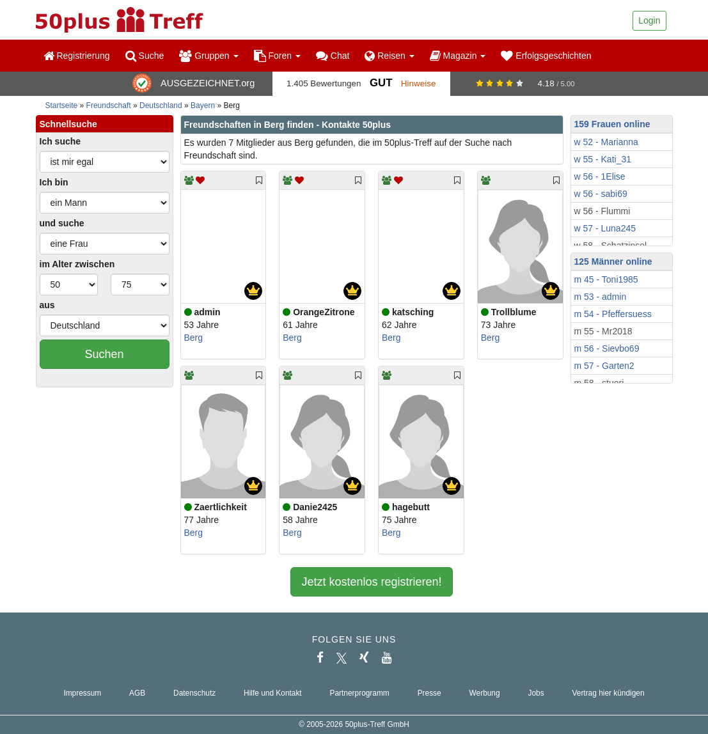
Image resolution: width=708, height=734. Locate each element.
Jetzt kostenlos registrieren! (371, 581)
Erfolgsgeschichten (546, 56)
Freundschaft (108, 105)
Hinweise (418, 83)
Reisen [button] (389, 56)
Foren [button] (277, 56)
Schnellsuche (68, 124)
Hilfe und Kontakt (273, 693)
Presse (429, 693)
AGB (137, 693)
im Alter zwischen (77, 264)
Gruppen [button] (208, 56)
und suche (62, 223)
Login (649, 20)
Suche (144, 56)
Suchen (103, 354)
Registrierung (76, 56)
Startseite (61, 105)
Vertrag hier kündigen (608, 693)
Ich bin (54, 182)
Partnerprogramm (359, 693)
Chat (332, 56)
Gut (381, 83)
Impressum (82, 693)
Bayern (203, 105)
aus (47, 305)
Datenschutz (194, 693)
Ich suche (60, 141)
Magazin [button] (458, 56)
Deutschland (160, 105)
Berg (193, 337)
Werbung (484, 693)
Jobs (536, 693)
